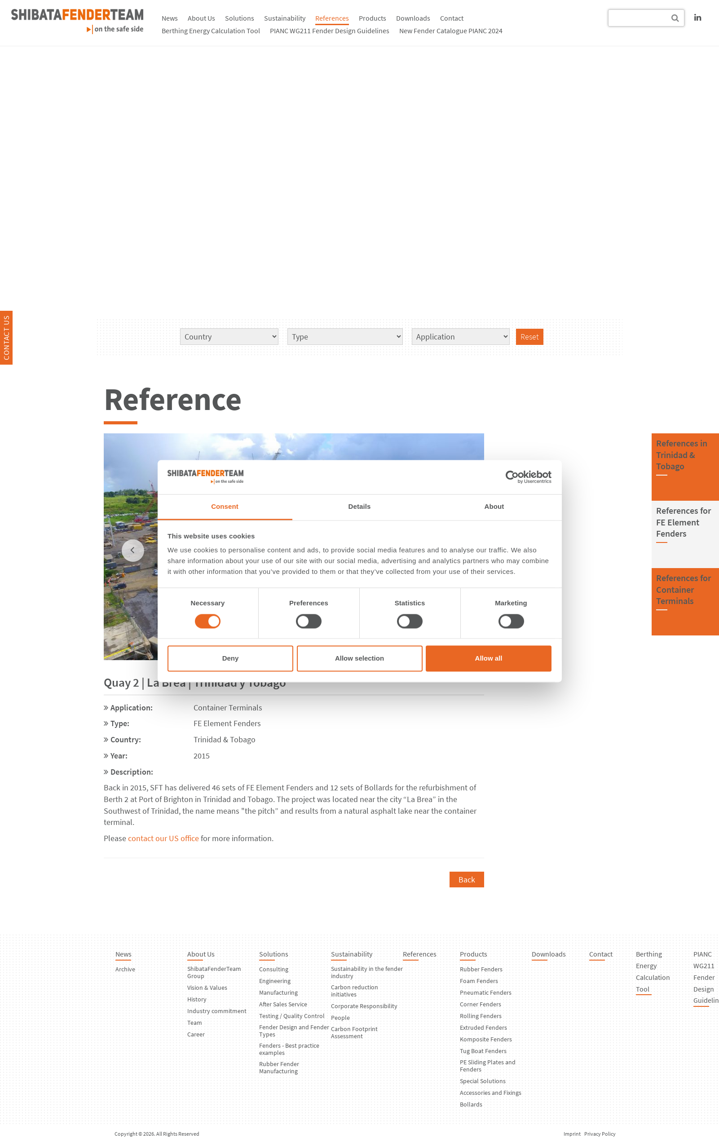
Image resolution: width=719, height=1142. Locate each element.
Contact (451, 17)
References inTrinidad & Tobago (681, 454)
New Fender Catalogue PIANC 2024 (451, 30)
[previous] (133, 550)
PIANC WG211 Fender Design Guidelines (329, 30)
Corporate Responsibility (364, 1006)
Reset (530, 336)
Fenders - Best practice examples (289, 1049)
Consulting (273, 969)
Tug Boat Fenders (483, 1050)
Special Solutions (483, 1081)
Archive (125, 969)
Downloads (413, 17)
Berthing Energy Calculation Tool (211, 30)
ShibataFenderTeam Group (214, 972)
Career (196, 1034)
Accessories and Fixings (490, 1092)
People (340, 1017)
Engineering (275, 980)
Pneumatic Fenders (486, 992)
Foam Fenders (479, 980)
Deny (230, 658)
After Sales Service (283, 1004)
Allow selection (359, 658)
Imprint (572, 1133)
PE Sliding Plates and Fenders (488, 1065)
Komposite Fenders (486, 1039)
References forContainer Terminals (683, 589)
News (170, 17)
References (332, 17)
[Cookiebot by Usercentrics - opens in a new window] (512, 477)
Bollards (471, 1104)
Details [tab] (359, 507)
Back (467, 879)
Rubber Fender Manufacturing (279, 1067)
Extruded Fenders (483, 1027)
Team (194, 1022)
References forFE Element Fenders (683, 522)
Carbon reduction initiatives (354, 990)
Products (372, 17)
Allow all (489, 658)
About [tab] (494, 507)
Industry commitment (217, 1010)
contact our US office (163, 838)
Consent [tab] (224, 507)
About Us (201, 17)
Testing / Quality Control (292, 1015)
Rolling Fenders (481, 1015)
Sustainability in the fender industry (367, 972)
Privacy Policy (600, 1133)
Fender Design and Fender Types (294, 1030)
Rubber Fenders (481, 969)
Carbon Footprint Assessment (354, 1032)
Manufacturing (278, 992)
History (197, 999)
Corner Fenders (480, 1004)
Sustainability (284, 17)
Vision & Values (207, 987)
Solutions (239, 17)
